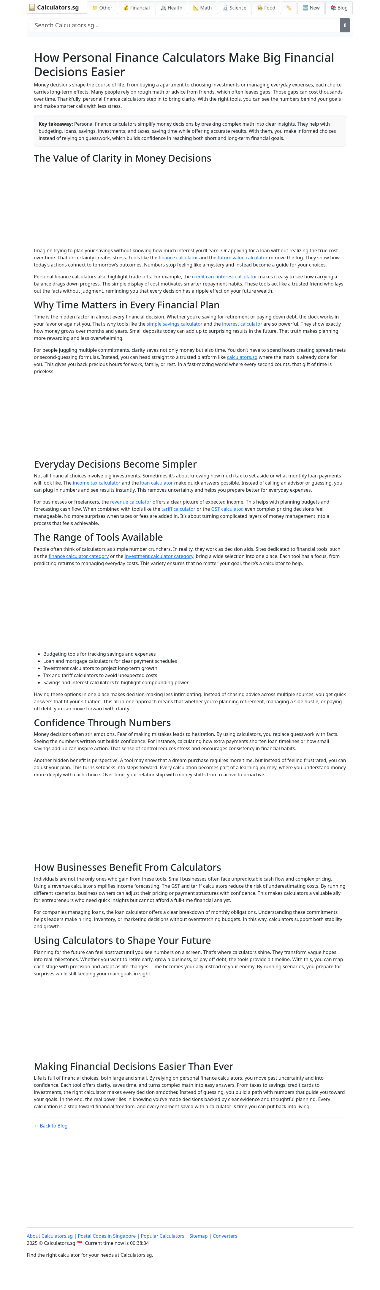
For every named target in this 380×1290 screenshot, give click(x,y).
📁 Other (102, 7)
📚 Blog (339, 7)
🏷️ (289, 7)
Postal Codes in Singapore (107, 1236)
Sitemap (198, 1236)
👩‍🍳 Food (266, 7)
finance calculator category (79, 556)
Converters (225, 1236)
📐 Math (202, 7)
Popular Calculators (162, 1236)
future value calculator (242, 257)
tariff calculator (178, 509)
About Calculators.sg (50, 1236)
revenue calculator (130, 502)
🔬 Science (234, 7)
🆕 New (311, 7)
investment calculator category (159, 556)
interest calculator (242, 324)
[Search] (345, 25)
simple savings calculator (174, 324)
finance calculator (178, 257)
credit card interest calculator (224, 276)
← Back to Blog (51, 1125)
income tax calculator (97, 483)
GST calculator (226, 509)
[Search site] (185, 25)
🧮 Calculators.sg (53, 7)
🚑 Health (172, 7)
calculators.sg (242, 357)
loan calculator (156, 483)
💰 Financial (136, 7)
